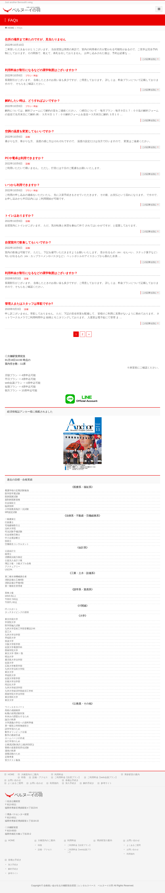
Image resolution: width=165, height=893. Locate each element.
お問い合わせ (14, 780)
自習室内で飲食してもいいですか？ (28, 242)
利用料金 (59, 774)
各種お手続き (71, 780)
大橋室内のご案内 (30, 774)
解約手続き (88, 783)
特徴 (23, 777)
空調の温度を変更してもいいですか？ (29, 131)
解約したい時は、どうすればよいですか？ (32, 100)
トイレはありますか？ (19, 215)
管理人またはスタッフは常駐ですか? (29, 303)
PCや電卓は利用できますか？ (24, 158)
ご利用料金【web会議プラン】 (102, 777)
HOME (11, 774)
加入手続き (70, 783)
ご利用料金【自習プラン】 (68, 777)
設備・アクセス (40, 777)
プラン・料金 (32, 75)
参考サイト (106, 783)
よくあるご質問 (15, 783)
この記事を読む (149, 59)
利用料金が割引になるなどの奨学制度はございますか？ (41, 70)
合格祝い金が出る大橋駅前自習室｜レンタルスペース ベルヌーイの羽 (78, 885)
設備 (28, 137)
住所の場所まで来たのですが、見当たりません (35, 39)
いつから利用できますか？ (22, 185)
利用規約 (54, 783)
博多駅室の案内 (132, 774)
